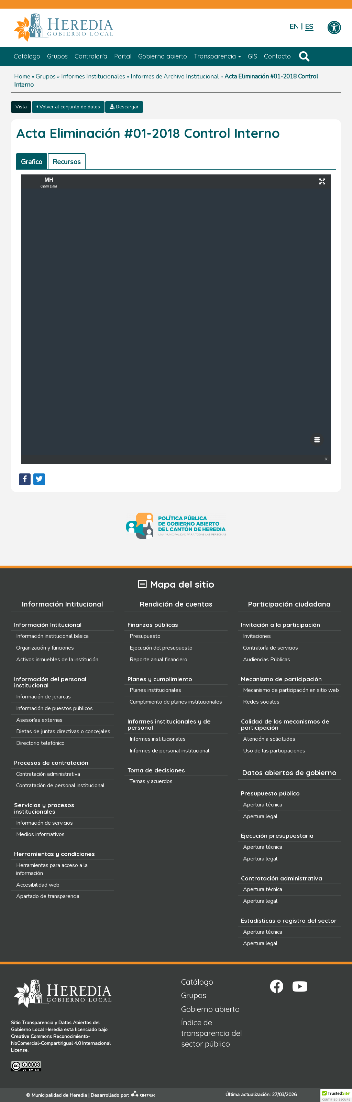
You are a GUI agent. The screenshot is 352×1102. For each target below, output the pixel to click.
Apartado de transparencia (47, 896)
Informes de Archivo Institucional (175, 77)
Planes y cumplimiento (160, 679)
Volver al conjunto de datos (68, 107)
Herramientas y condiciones (54, 853)
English (293, 26)
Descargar (124, 107)
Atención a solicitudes (269, 739)
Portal (122, 56)
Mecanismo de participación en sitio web (291, 690)
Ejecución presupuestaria (277, 835)
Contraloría (91, 56)
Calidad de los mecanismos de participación (285, 724)
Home (22, 77)
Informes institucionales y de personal (169, 724)
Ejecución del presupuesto (161, 648)
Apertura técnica (262, 805)
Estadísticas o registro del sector (289, 920)
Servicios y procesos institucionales (44, 808)
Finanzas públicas (153, 624)
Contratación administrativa (48, 774)
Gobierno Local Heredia (37, 1029)
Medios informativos (40, 834)
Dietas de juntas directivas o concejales (63, 731)
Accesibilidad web (37, 885)
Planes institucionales (155, 690)
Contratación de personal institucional (60, 785)
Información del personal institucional (50, 682)
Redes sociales (261, 702)
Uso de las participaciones (274, 751)
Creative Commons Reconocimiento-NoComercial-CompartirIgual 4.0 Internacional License (61, 1043)
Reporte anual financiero (158, 659)
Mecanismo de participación (281, 679)
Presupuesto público (270, 793)
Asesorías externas (39, 720)
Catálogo (27, 56)
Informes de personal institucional (169, 751)
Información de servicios (44, 823)
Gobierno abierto (162, 56)
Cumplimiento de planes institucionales (176, 702)
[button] (336, 1095)
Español (309, 26)
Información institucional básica (52, 636)
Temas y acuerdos (151, 781)
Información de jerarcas (43, 696)
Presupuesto (145, 636)
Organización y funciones (45, 648)
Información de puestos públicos (54, 708)
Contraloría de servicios (270, 648)
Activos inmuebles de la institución (57, 659)
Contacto (277, 56)
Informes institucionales (158, 739)
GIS (252, 56)
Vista (21, 107)
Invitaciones (257, 636)
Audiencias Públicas (266, 659)
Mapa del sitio (176, 584)
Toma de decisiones (156, 770)
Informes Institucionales (93, 77)
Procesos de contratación (51, 762)
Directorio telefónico (40, 743)
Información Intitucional (47, 624)
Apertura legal (260, 816)
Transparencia (217, 56)
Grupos (57, 56)
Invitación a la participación (280, 624)
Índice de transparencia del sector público (211, 1033)
